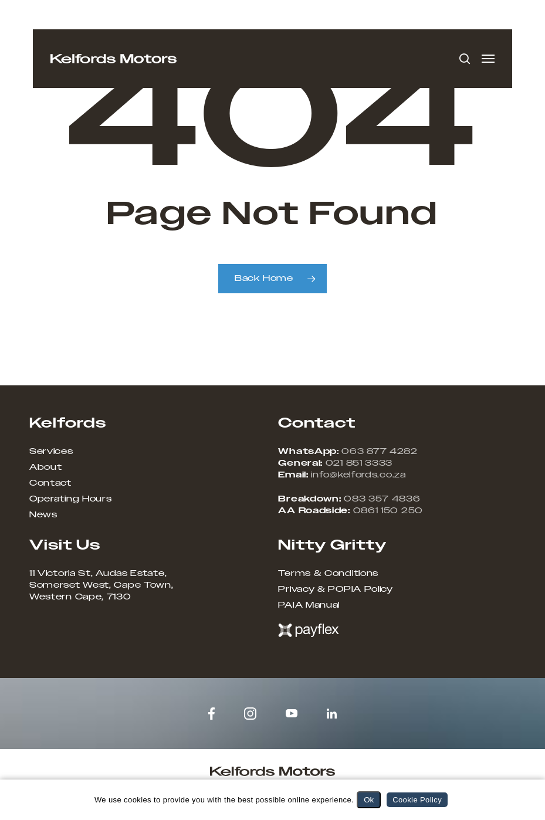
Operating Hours (70, 499)
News (43, 515)
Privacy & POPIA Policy (335, 589)
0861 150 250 (388, 511)
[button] (488, 59)
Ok (369, 799)
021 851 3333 (359, 463)
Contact (50, 483)
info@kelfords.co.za (358, 475)
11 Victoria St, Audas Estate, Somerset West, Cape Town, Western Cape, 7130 (101, 585)
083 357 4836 (382, 499)
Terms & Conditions (328, 573)
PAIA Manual (309, 605)
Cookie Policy (417, 799)
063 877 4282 (379, 451)
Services (51, 451)
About (45, 467)
